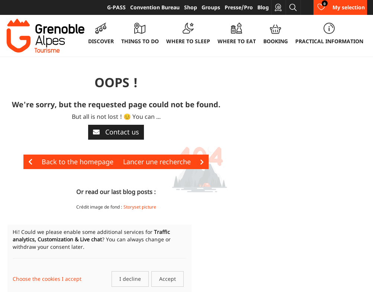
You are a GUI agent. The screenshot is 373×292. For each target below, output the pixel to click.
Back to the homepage (70, 161)
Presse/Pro (239, 7)
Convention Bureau (155, 7)
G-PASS (116, 7)
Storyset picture (139, 207)
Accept (167, 278)
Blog (263, 7)
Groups (211, 7)
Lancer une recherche (163, 161)
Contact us (116, 131)
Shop (190, 7)
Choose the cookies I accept (47, 278)
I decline (130, 278)
